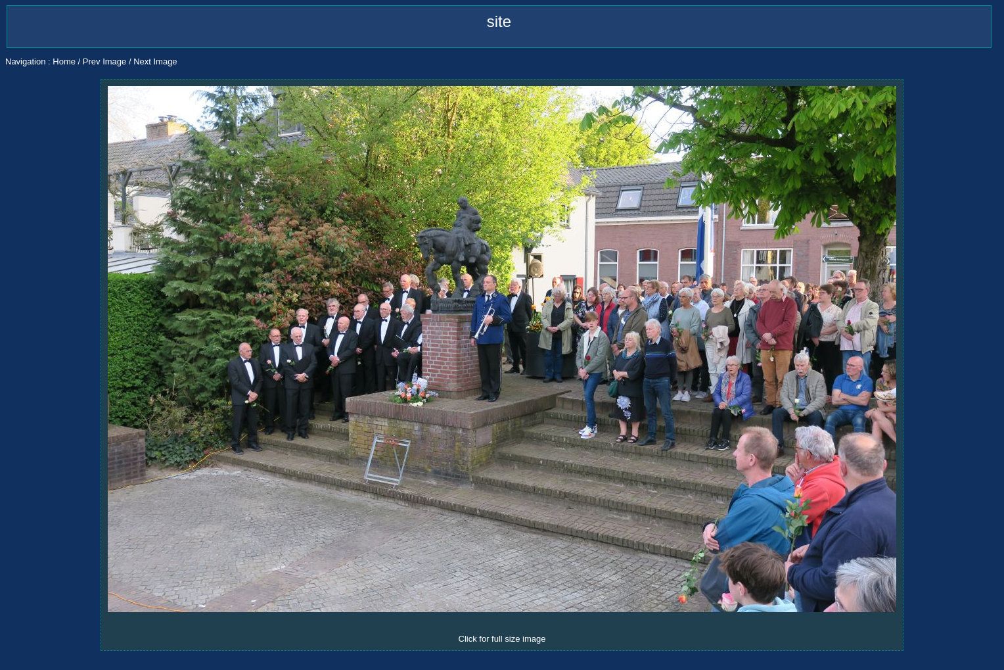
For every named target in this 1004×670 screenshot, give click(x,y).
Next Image (155, 61)
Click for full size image (502, 639)
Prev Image (104, 61)
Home (64, 61)
